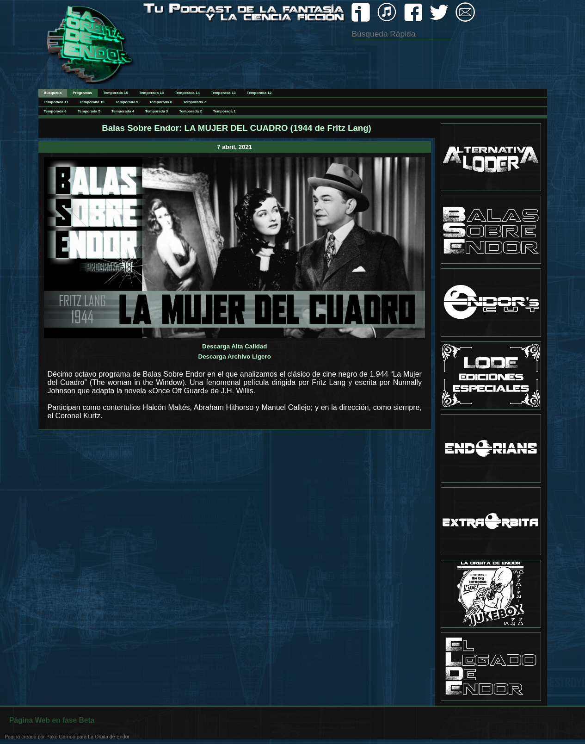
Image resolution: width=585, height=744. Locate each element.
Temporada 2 (190, 111)
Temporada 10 (92, 102)
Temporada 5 (89, 111)
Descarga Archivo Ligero (234, 356)
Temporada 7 (194, 102)
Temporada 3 (156, 111)
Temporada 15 (151, 93)
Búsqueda (53, 93)
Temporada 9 (127, 102)
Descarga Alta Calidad (234, 346)
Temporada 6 (55, 111)
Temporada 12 (259, 93)
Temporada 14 (187, 93)
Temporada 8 (160, 102)
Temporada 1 (224, 111)
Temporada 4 (122, 111)
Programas (82, 93)
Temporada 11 (56, 102)
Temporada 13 (223, 93)
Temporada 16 (115, 93)
